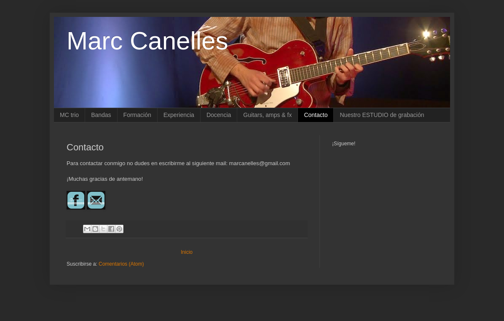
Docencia (218, 115)
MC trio (69, 115)
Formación (137, 115)
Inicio (187, 252)
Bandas (101, 115)
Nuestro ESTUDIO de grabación (382, 115)
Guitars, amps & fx (267, 115)
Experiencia (179, 115)
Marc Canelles (147, 41)
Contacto (315, 115)
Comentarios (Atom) (121, 264)
